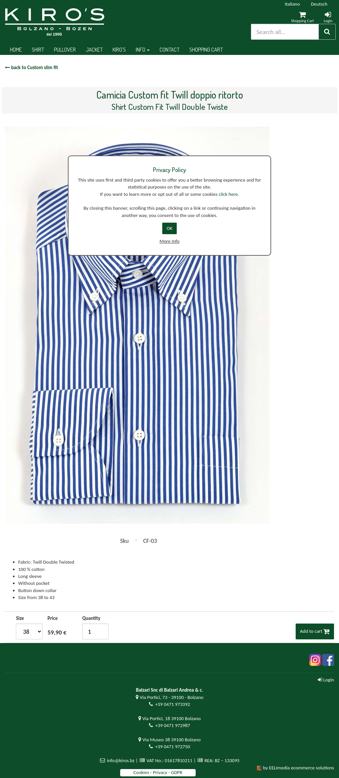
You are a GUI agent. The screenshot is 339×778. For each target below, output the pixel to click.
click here (228, 194)
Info (143, 49)
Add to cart (315, 631)
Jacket (94, 49)
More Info (169, 241)
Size (20, 618)
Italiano (292, 4)
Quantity (91, 618)
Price (52, 618)
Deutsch (319, 4)
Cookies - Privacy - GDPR (157, 772)
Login (326, 680)
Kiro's (119, 49)
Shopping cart (206, 49)
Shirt (38, 49)
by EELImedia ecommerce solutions (298, 768)
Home (16, 49)
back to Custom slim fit (31, 67)
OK (169, 228)
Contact (169, 49)
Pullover (65, 49)
